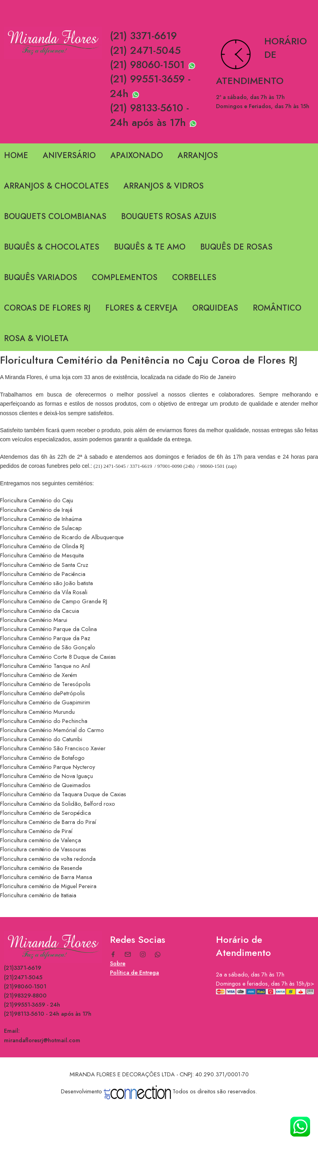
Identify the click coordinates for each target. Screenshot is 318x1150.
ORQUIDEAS (215, 308)
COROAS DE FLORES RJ (47, 308)
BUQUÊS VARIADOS (40, 277)
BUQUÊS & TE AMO (150, 247)
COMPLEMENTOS (124, 277)
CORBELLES (194, 277)
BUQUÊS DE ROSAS (236, 247)
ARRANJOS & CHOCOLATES (56, 186)
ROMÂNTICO (277, 308)
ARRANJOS (198, 155)
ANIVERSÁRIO (69, 155)
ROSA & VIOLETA (36, 338)
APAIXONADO (136, 155)
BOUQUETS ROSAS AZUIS (168, 216)
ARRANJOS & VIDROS (163, 186)
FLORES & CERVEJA (141, 308)
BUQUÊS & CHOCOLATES (51, 247)
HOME (16, 155)
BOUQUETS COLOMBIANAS (55, 216)
